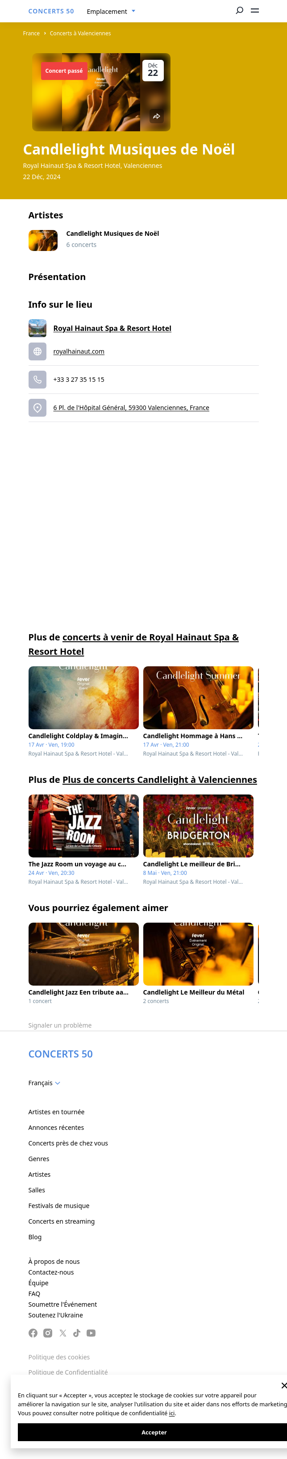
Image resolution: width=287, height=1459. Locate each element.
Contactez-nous (51, 1272)
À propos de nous (54, 1261)
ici (172, 1413)
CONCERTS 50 (52, 11)
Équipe (39, 1283)
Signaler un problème (60, 1025)
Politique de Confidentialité (68, 1372)
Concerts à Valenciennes (80, 33)
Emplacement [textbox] (107, 11)
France (31, 33)
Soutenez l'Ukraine (56, 1315)
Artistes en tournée (57, 1112)
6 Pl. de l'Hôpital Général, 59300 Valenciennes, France (131, 407)
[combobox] (111, 12)
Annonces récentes (56, 1127)
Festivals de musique (59, 1205)
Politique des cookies (59, 1357)
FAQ (35, 1293)
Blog (35, 1237)
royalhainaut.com (79, 351)
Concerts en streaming (62, 1221)
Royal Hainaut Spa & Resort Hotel (113, 328)
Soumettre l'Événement (63, 1304)
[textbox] (46, 1083)
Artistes (40, 1174)
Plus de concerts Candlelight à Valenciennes (159, 779)
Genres (39, 1158)
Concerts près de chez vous (68, 1143)
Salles (37, 1190)
